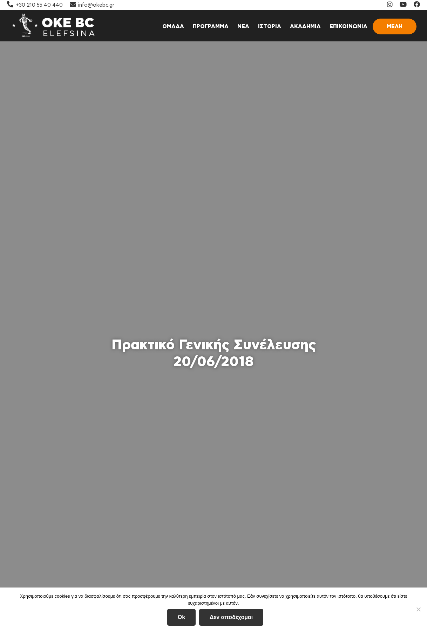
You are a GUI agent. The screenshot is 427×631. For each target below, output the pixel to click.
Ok (181, 617)
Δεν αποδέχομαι (231, 617)
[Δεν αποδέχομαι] (418, 609)
